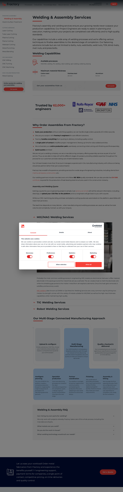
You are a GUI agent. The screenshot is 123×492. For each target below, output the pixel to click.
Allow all (88, 264)
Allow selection (61, 264)
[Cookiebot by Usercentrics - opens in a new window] (93, 226)
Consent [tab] (33, 232)
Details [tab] (61, 232)
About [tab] (90, 232)
